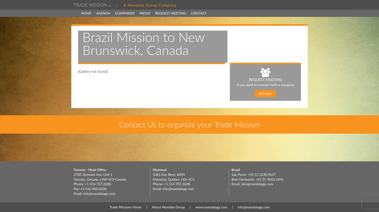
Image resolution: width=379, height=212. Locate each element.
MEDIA (144, 13)
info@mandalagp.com (99, 193)
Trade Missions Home (125, 207)
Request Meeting (170, 13)
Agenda (103, 13)
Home (86, 13)
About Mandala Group (168, 207)
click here (265, 93)
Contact (199, 13)
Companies (125, 13)
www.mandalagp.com (211, 207)
